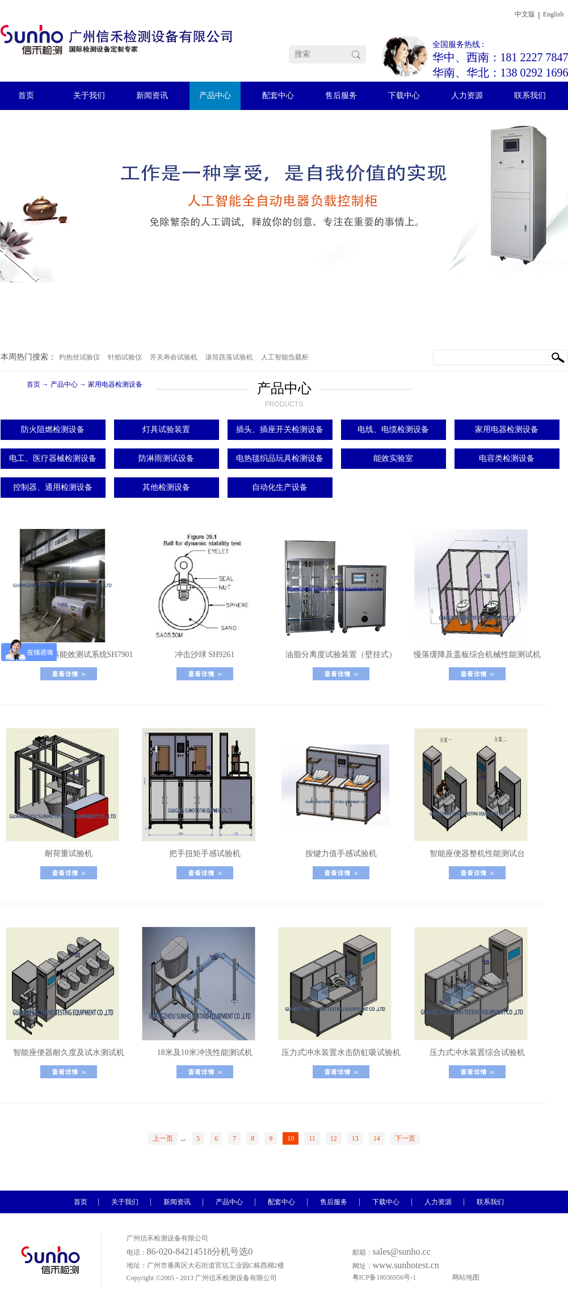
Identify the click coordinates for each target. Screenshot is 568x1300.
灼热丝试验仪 (79, 357)
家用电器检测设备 (115, 384)
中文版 (525, 14)
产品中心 (64, 384)
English (553, 14)
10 (290, 1138)
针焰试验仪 (125, 357)
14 (376, 1138)
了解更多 (68, 673)
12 (333, 1138)
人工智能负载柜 (285, 357)
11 (312, 1138)
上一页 (163, 1138)
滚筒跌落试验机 (229, 357)
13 (355, 1138)
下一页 (405, 1138)
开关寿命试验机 (173, 357)
